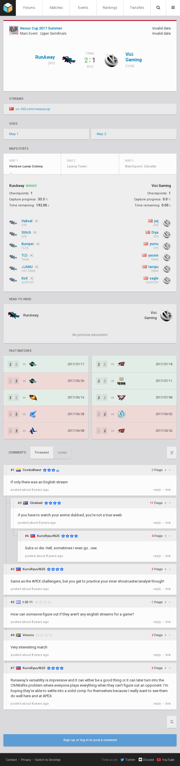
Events (83, 8)
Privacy (26, 759)
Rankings (110, 8)
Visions (28, 635)
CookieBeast (32, 470)
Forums (29, 8)
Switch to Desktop (47, 759)
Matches (56, 8)
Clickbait (36, 503)
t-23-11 (28, 602)
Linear (62, 452)
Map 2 (101, 134)
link (168, 489)
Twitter (128, 760)
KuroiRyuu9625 (48, 536)
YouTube (165, 760)
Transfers (137, 8)
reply (157, 489)
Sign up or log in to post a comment (90, 740)
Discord (146, 759)
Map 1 (13, 134)
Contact (11, 759)
